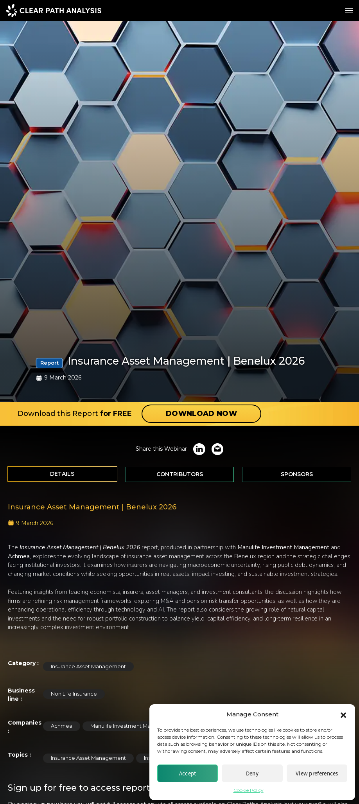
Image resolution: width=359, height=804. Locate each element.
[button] (343, 714)
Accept (187, 773)
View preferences (317, 773)
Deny (252, 773)
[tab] (62, 474)
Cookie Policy (248, 790)
